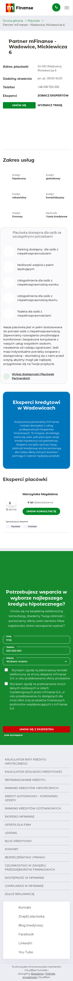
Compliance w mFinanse (24, 886)
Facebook (26, 934)
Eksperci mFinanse (19, 816)
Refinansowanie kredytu (25, 780)
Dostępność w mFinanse (24, 877)
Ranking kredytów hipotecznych (31, 788)
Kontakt (11, 849)
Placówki (34, 21)
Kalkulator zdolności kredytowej (33, 772)
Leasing (11, 833)
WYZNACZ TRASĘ (50, 105)
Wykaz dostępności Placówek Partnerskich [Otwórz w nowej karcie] (33, 376)
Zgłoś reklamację (19, 894)
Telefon (11, 647)
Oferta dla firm (18, 824)
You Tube (25, 952)
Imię (10, 636)
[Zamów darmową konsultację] (56, 7)
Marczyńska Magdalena (40, 494)
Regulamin (37, 973)
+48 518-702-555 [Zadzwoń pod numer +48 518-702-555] (48, 87)
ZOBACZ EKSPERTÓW (53, 95)
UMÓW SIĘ (19, 105)
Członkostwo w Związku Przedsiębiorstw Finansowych (30, 867)
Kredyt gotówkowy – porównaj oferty (31, 798)
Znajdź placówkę (31, 916)
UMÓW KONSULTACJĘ (41, 511)
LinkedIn (25, 943)
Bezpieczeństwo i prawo (25, 857)
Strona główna (13, 21)
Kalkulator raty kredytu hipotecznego (25, 761)
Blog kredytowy (18, 841)
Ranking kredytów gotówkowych (33, 808)
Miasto (11, 657)
